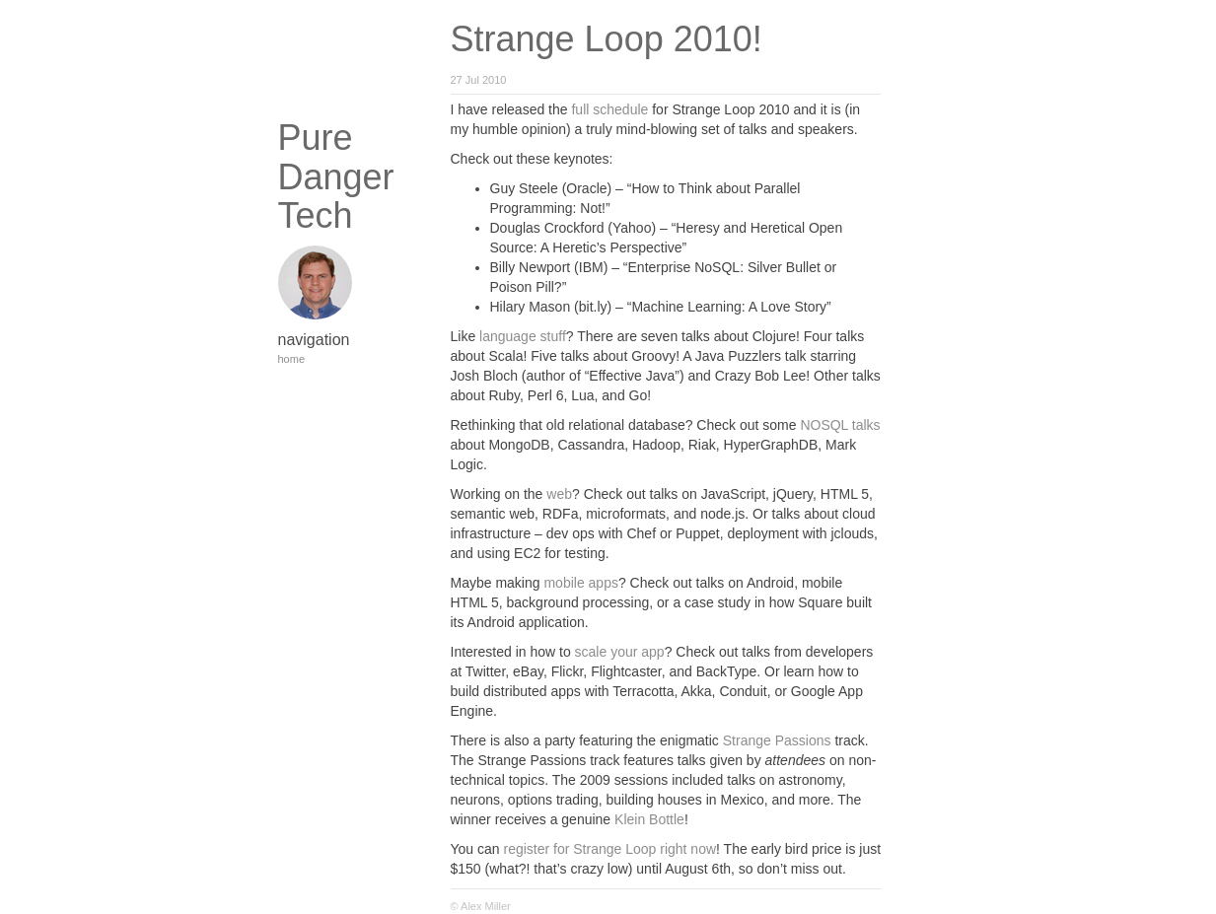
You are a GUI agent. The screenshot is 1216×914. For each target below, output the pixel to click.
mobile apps (580, 583)
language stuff (522, 336)
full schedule (609, 109)
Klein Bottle (649, 819)
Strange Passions (777, 740)
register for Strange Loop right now (609, 849)
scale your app (620, 652)
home (292, 359)
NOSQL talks (840, 425)
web (559, 494)
